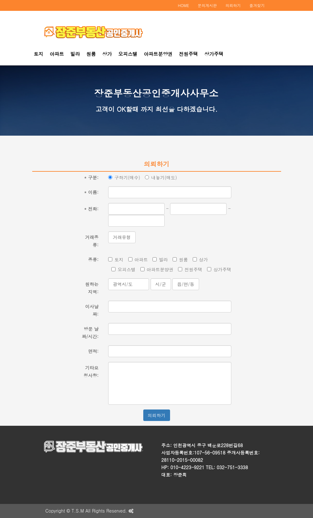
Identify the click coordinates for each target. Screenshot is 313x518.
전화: (91, 209)
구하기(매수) (124, 177)
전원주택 (188, 53)
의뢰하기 (233, 5)
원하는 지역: (92, 288)
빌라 (75, 53)
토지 (38, 53)
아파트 (57, 53)
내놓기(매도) (161, 177)
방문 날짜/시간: (90, 333)
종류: (93, 259)
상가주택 (214, 53)
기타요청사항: (91, 371)
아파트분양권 (158, 53)
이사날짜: (92, 310)
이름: (91, 192)
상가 (107, 53)
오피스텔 (128, 53)
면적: (93, 351)
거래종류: (92, 241)
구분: (91, 177)
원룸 (91, 53)
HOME (183, 5)
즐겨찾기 (257, 5)
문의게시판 (207, 5)
